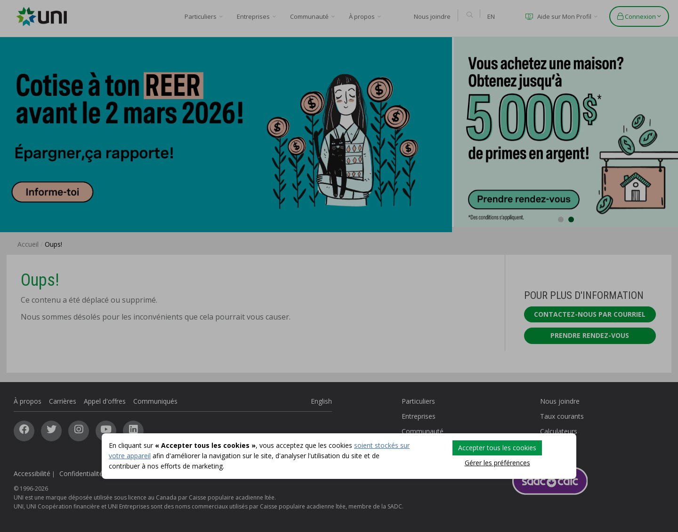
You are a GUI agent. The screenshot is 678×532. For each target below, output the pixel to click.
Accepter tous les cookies (497, 447)
